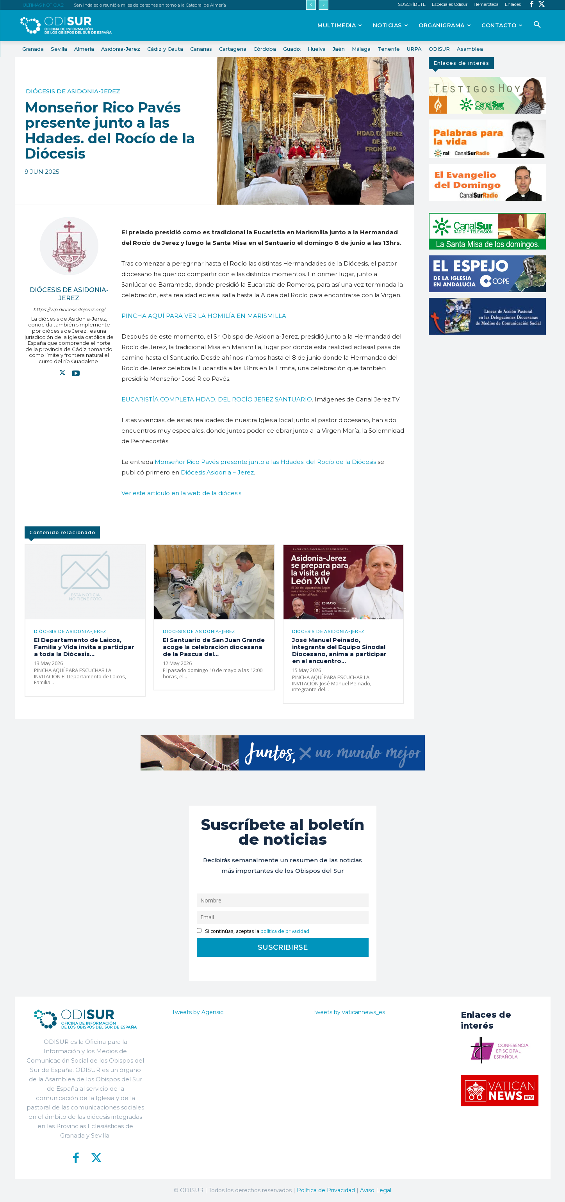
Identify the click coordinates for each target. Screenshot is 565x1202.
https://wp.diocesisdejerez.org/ (69, 309)
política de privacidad (284, 931)
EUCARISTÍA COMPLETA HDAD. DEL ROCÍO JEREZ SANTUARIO (216, 399)
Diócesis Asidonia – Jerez (217, 472)
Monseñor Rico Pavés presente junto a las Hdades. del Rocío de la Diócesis (265, 461)
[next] (323, 5)
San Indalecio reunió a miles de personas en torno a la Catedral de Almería (150, 5)
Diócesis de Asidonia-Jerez (73, 91)
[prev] (311, 5)
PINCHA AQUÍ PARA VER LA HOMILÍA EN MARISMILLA (203, 315)
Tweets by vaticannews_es (348, 1012)
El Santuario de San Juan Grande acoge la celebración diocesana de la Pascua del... (214, 647)
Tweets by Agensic (197, 1012)
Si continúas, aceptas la (253, 931)
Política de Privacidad (326, 1190)
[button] (537, 25)
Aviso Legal (375, 1190)
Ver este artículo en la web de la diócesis (181, 493)
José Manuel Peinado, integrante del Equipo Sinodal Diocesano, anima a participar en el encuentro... (339, 650)
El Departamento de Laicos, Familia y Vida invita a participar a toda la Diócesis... (84, 647)
